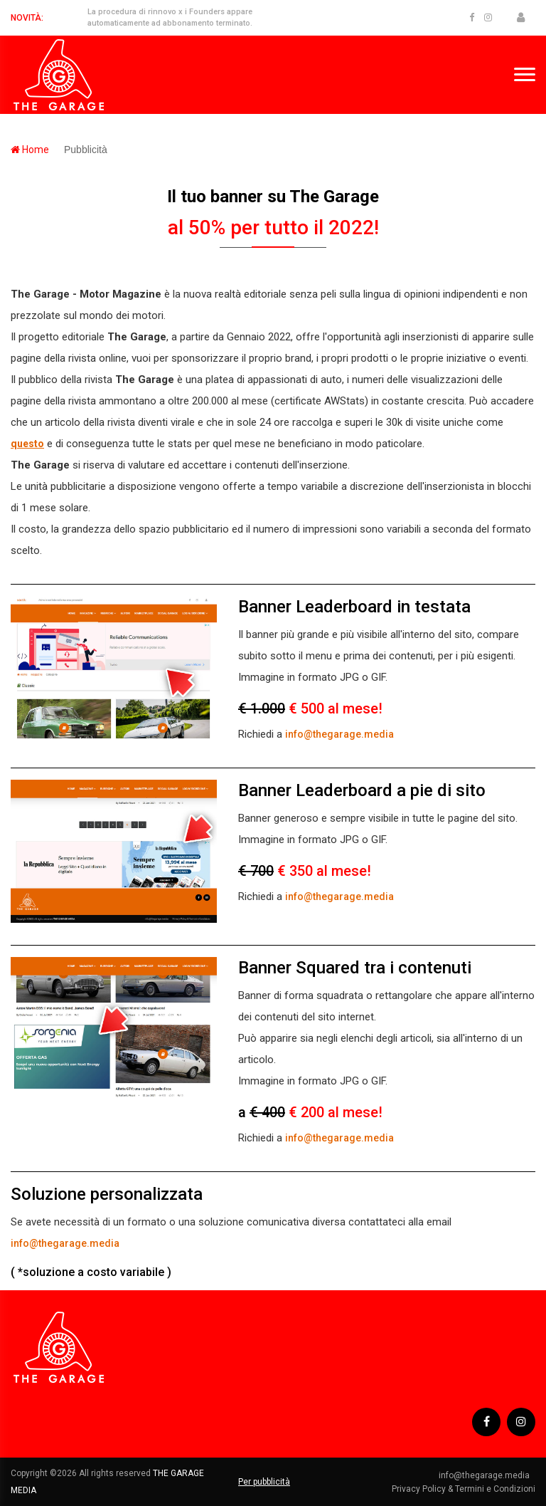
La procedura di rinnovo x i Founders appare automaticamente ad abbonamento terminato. (169, 17)
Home (30, 149)
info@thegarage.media (339, 734)
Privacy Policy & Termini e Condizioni (463, 1489)
